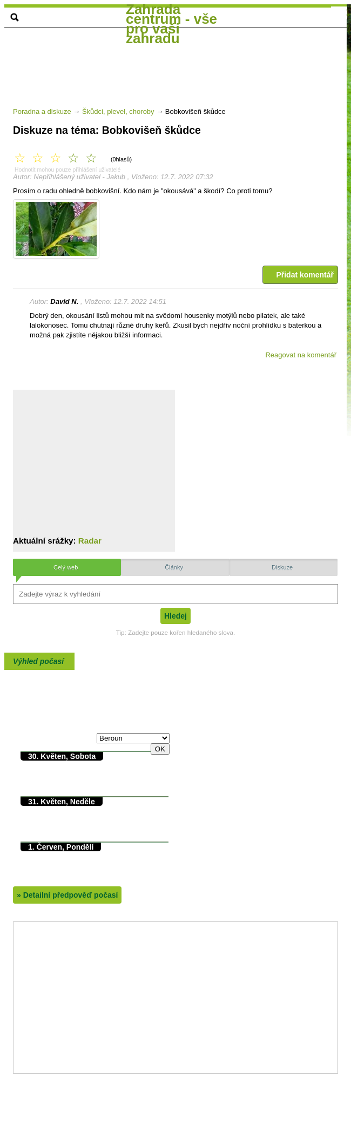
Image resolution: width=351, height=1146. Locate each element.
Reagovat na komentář (300, 355)
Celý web (65, 567)
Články (174, 567)
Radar (90, 540)
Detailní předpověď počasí (67, 895)
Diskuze (282, 567)
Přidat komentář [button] (300, 274)
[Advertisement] (177, 117)
